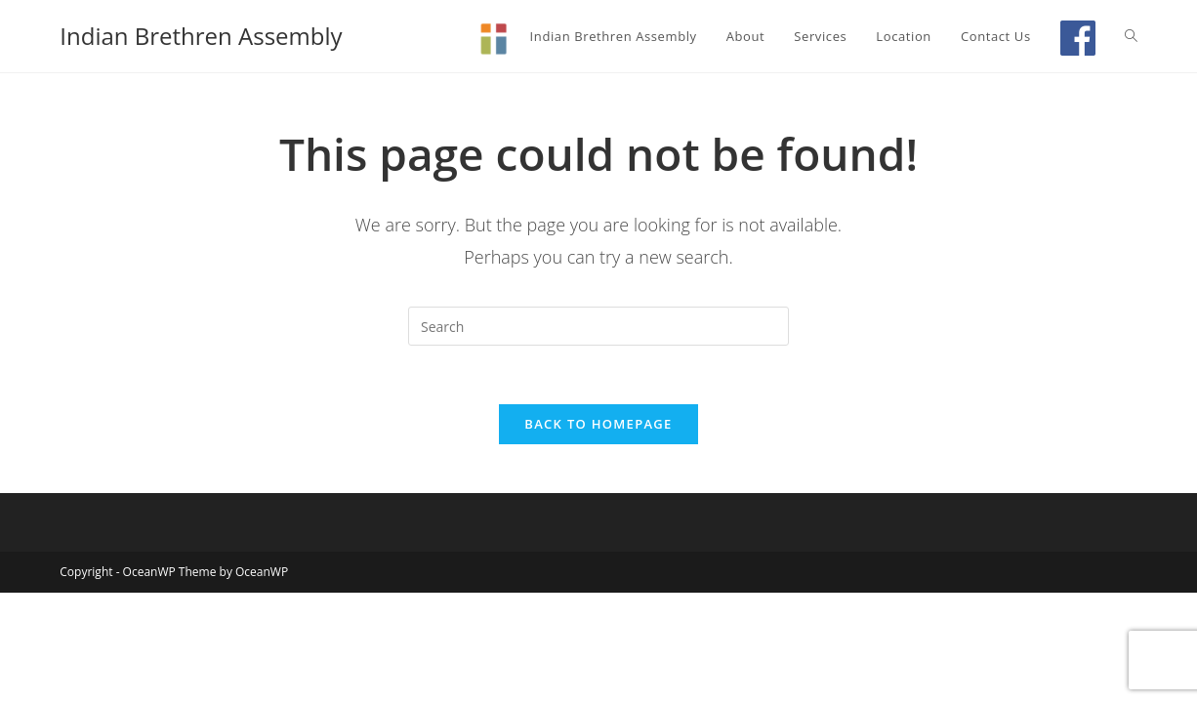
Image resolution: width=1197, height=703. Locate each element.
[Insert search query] (598, 326)
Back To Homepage (598, 424)
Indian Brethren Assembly (201, 36)
